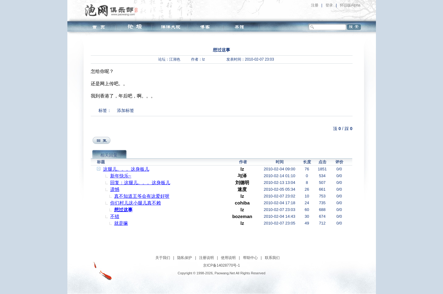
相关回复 (109, 155)
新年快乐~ (120, 175)
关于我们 (162, 258)
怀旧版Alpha (350, 5)
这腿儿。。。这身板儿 (126, 169)
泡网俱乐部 (112, 10)
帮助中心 (250, 258)
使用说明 (228, 258)
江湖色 (174, 59)
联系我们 (272, 258)
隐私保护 (184, 258)
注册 (314, 5)
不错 (114, 216)
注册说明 (206, 258)
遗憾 (114, 189)
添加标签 (125, 110)
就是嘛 (121, 223)
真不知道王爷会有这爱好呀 (142, 196)
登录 (329, 5)
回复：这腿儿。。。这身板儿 (140, 182)
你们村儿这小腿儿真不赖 (135, 202)
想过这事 (123, 209)
